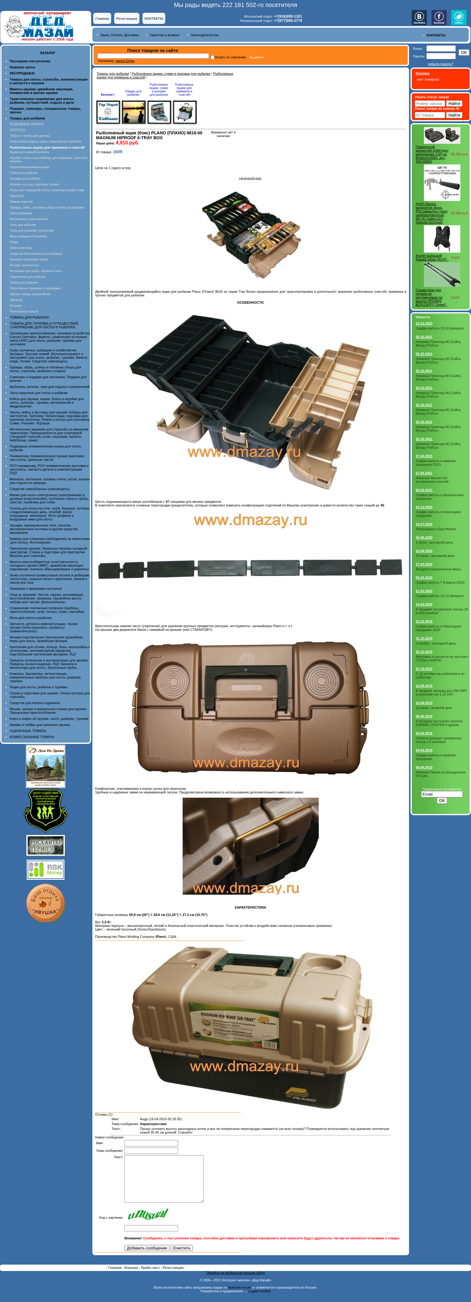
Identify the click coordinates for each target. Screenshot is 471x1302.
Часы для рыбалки (23, 224)
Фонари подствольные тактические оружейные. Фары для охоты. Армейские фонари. (47, 639)
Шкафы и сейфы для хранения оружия (40, 725)
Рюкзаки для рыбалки (25, 178)
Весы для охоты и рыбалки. (31, 618)
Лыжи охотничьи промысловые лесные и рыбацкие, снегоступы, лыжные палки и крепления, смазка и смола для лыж (50, 578)
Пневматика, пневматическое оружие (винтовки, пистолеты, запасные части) (47, 457)
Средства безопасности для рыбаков (36, 253)
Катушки (16, 305)
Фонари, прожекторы (24, 265)
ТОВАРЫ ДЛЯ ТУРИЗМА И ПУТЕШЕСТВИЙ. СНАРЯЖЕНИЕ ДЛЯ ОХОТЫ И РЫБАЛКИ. (44, 325)
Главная (102, 18)
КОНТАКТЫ (154, 18)
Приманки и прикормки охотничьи (36, 588)
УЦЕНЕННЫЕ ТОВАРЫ (28, 731)
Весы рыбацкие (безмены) (28, 236)
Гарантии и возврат (165, 35)
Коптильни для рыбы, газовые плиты (36, 271)
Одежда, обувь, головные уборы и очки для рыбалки (47, 207)
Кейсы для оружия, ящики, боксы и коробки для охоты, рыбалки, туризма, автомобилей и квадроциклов (47, 402)
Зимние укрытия (21, 201)
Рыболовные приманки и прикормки (35, 288)
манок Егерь (125, 61)
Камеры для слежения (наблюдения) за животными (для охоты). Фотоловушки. (50, 540)
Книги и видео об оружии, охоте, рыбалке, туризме (49, 718)
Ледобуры (17, 196)
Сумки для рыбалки (23, 172)
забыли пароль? (440, 64)
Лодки (14, 242)
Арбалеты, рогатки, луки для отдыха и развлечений (49, 387)
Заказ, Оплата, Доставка (119, 35)
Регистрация (126, 18)
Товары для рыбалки (113, 73)
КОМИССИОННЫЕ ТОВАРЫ (32, 737)
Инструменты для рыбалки (29, 219)
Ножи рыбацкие (21, 213)
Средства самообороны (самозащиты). (40, 489)
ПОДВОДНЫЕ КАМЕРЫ (26, 124)
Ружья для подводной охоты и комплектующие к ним (47, 190)
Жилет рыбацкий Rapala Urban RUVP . (432, 257)
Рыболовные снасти (24, 311)
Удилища (16, 300)
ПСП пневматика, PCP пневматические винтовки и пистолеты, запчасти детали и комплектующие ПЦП (49, 469)
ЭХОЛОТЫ (17, 130)
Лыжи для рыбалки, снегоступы (32, 230)
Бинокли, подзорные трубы (29, 259)
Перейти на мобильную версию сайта (235, 1282)
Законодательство (205, 35)
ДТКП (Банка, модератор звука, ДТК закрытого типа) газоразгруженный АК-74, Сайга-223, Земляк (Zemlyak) (432, 213)
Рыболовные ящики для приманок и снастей (184, 89)
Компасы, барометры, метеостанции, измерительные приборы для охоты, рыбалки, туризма (45, 677)
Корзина (132, 1277)
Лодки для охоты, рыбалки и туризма (38, 687)
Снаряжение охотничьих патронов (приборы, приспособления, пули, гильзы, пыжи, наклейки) (47, 609)
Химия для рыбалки (24, 282)
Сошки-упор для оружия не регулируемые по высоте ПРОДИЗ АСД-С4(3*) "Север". (431, 297)
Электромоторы (21, 248)
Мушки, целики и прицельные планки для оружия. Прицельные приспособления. (48, 710)
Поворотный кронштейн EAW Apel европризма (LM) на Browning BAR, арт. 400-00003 (432, 154)
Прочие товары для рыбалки (30, 294)
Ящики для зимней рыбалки (29, 152)
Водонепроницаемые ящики (30, 167)
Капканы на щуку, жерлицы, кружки (34, 184)
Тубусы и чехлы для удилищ (30, 135)
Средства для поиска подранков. (35, 703)
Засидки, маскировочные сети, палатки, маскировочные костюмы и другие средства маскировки (44, 528)
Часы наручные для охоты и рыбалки (38, 393)
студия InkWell (259, 1300)
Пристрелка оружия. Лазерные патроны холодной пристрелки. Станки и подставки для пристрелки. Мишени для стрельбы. (48, 552)
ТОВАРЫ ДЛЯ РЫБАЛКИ (29, 317)
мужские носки (239, 1296)
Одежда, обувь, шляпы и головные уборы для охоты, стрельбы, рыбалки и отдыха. (45, 369)
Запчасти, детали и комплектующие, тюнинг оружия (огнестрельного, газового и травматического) (44, 627)
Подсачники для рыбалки (27, 276)
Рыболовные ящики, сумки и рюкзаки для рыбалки (45, 141)
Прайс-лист (151, 1277)
